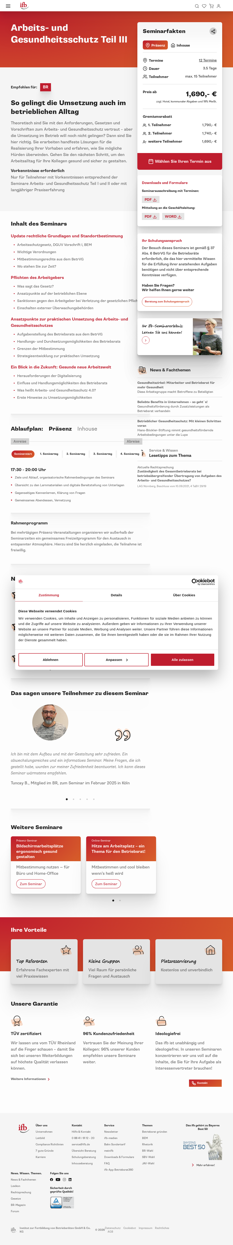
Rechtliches (162, 1228)
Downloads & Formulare (119, 1157)
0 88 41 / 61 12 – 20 (83, 1138)
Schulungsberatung (84, 1157)
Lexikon (15, 1186)
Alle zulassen (182, 659)
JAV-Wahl (148, 1163)
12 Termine (208, 60)
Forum (15, 1211)
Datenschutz (113, 1228)
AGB (110, 1231)
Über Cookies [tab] (184, 595)
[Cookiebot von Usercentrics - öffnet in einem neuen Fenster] (195, 582)
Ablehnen (50, 659)
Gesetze (16, 1198)
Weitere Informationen (31, 1079)
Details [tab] (116, 595)
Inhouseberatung (82, 1163)
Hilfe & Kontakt (81, 1132)
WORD (173, 216)
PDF (151, 199)
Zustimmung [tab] (49, 595)
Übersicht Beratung (84, 1151)
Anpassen (117, 659)
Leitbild (40, 1138)
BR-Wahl (147, 1151)
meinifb (108, 1151)
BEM (145, 1138)
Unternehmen (44, 1132)
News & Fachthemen (23, 1179)
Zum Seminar (31, 884)
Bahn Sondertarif (114, 1144)
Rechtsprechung (21, 1192)
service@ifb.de (81, 1144)
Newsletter (111, 1132)
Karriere (41, 1157)
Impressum (145, 1228)
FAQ (107, 1163)
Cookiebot (129, 1228)
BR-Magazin (18, 1205)
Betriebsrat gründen (154, 1132)
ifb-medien (111, 1138)
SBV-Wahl (148, 1157)
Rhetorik (147, 1144)
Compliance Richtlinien (50, 1144)
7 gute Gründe (44, 1151)
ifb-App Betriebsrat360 (118, 1170)
